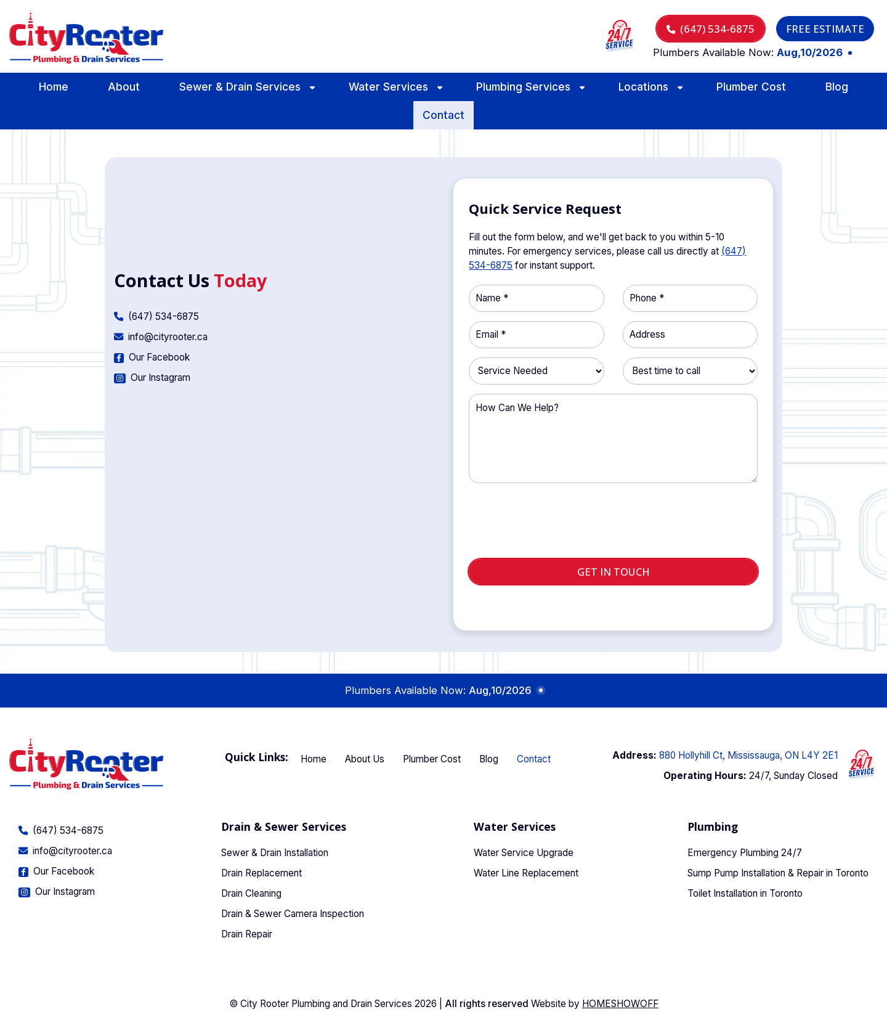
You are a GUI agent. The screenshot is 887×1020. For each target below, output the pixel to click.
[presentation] (613, 526)
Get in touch (613, 572)
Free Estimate (825, 29)
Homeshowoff (620, 1004)
